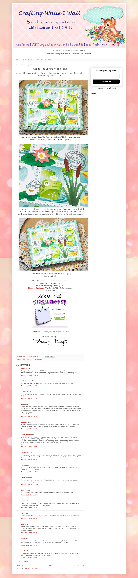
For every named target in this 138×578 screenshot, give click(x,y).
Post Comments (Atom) (31, 568)
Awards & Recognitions (44, 59)
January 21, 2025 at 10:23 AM (29, 495)
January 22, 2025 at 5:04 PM (29, 518)
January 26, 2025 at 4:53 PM (29, 545)
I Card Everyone (26, 434)
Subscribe (106, 82)
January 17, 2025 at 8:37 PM (29, 459)
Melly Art (23, 490)
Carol (22, 524)
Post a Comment (23, 561)
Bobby (23, 538)
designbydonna (26, 381)
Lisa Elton (24, 422)
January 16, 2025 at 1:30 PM (29, 416)
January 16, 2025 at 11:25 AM (29, 375)
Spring (32, 359)
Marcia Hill (24, 368)
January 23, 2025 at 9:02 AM (29, 532)
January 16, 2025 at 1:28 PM (29, 398)
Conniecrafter (25, 452)
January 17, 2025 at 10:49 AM (29, 447)
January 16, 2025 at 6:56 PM (29, 429)
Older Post (80, 565)
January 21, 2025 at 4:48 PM (29, 507)
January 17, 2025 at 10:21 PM (29, 472)
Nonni (23, 551)
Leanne (23, 501)
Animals (23, 359)
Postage (28, 359)
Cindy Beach (25, 477)
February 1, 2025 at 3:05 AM (29, 557)
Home (16, 59)
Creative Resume (27, 59)
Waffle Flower (38, 359)
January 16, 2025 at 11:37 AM (29, 386)
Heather (23, 465)
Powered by (106, 88)
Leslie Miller (24, 391)
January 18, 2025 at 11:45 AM (29, 484)
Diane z (23, 513)
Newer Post (20, 565)
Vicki (22, 404)
